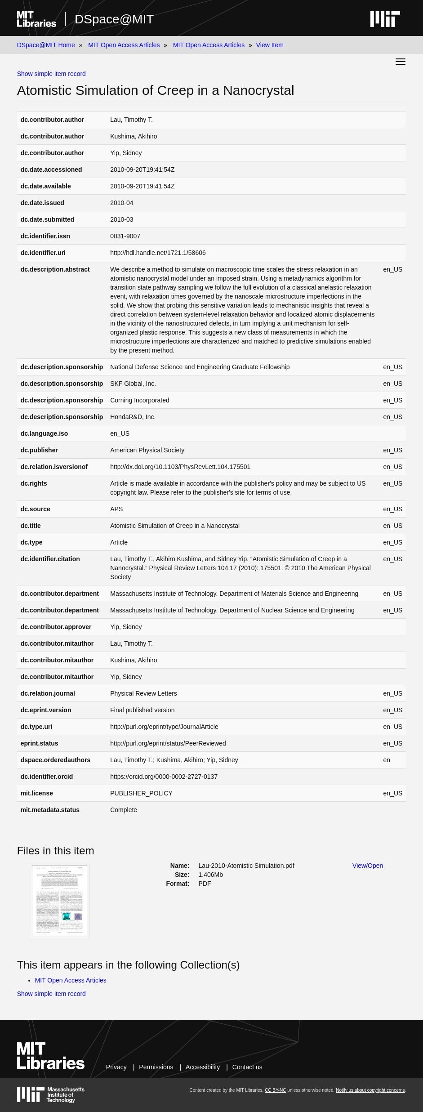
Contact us (247, 1067)
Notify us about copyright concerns (370, 1090)
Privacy (116, 1067)
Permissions (156, 1067)
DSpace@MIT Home (46, 45)
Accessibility (203, 1067)
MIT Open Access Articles (124, 45)
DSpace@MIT (114, 19)
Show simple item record (51, 73)
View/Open (367, 865)
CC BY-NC (275, 1090)
